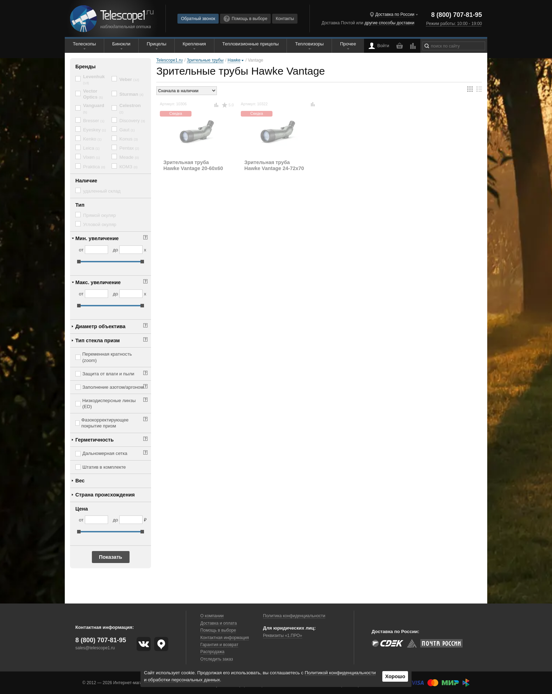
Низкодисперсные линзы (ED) (109, 403)
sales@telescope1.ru (95, 647)
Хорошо (395, 676)
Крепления (194, 43)
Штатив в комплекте (104, 467)
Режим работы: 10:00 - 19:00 (454, 23)
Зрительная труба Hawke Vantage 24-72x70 (274, 165)
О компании (212, 615)
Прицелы (157, 43)
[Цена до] (131, 519)
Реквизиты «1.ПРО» (282, 635)
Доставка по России (394, 14)
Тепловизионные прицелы (250, 43)
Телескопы (84, 43)
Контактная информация (224, 637)
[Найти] (426, 46)
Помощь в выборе (245, 18)
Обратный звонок (198, 18)
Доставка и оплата (218, 623)
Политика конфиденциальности (294, 615)
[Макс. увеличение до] (131, 293)
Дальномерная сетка (104, 453)
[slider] (79, 261)
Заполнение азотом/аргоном (113, 387)
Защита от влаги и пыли (108, 373)
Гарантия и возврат (219, 644)
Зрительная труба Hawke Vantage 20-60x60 (193, 165)
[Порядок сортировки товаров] (186, 90)
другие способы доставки (389, 23)
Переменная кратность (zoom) (107, 357)
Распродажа (212, 651)
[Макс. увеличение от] (96, 293)
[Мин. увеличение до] (131, 249)
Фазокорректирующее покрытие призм (104, 423)
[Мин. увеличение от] (96, 249)
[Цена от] (96, 519)
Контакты (285, 18)
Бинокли (121, 43)
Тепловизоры (309, 43)
